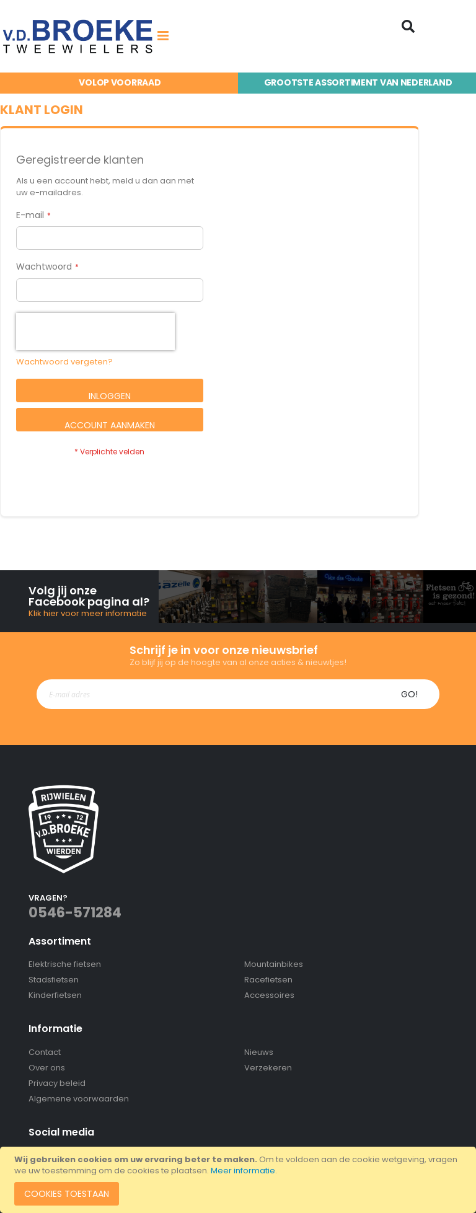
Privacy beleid (57, 1083)
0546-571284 (75, 912)
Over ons (47, 1068)
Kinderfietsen (55, 995)
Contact (45, 1052)
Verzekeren (268, 1068)
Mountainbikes (273, 964)
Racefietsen (268, 980)
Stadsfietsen (54, 980)
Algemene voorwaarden (79, 1099)
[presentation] (95, 331)
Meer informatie (243, 1170)
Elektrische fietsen (65, 964)
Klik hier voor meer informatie (88, 613)
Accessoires (269, 995)
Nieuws (258, 1052)
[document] (239, 1180)
